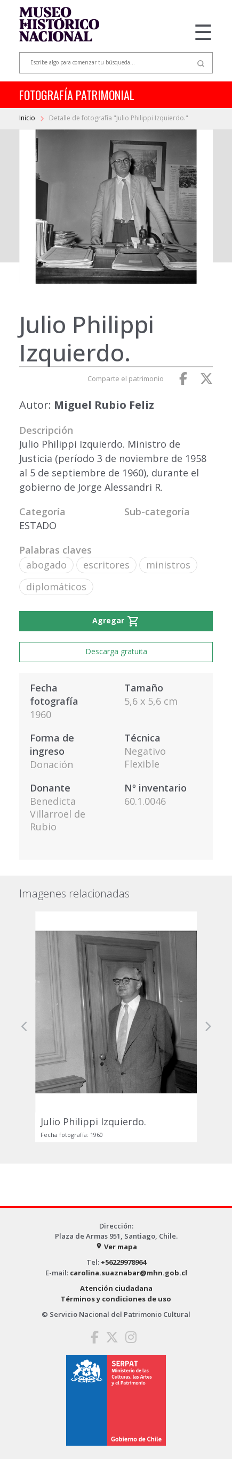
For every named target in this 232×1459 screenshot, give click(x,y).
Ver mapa (116, 1246)
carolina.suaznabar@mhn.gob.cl (128, 1272)
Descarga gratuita (116, 651)
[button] (24, 1026)
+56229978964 (123, 1262)
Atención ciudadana (116, 1288)
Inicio (28, 117)
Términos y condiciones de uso (116, 1299)
